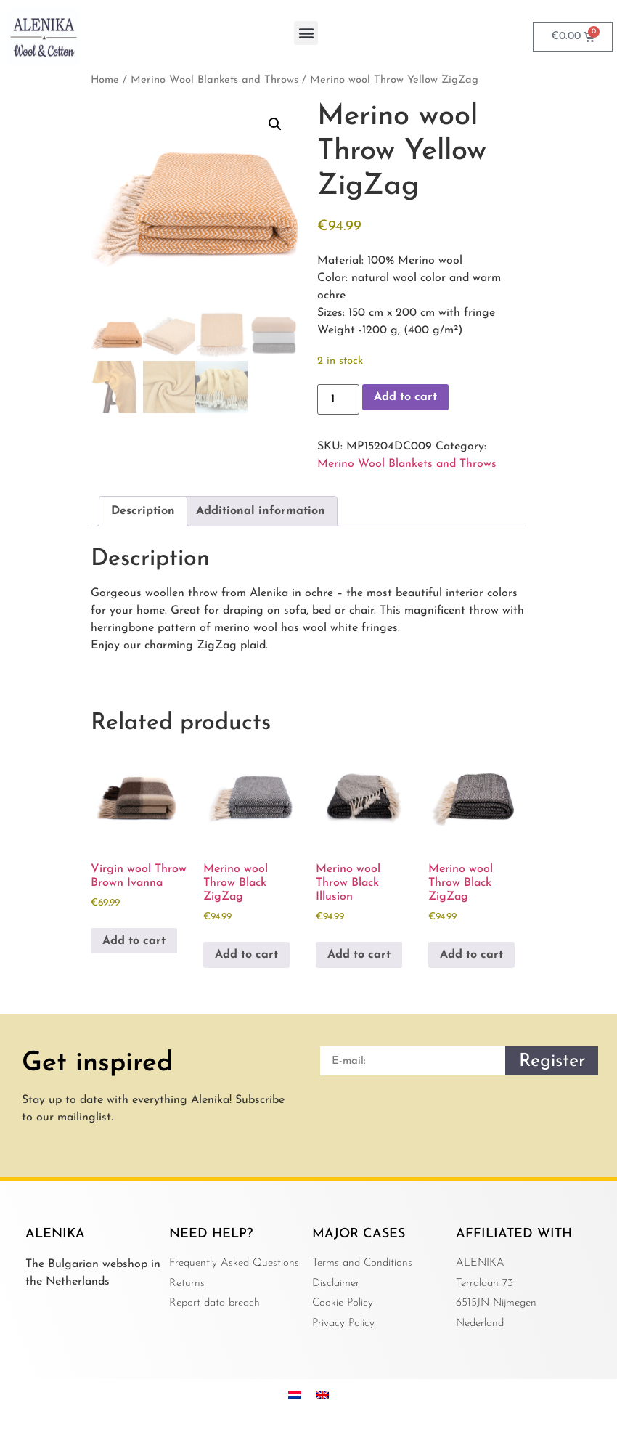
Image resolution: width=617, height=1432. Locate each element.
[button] (306, 33)
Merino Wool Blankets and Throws (214, 80)
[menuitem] (294, 1394)
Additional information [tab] (260, 511)
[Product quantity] (338, 399)
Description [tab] (143, 511)
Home (105, 80)
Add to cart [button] (134, 941)
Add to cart (405, 397)
